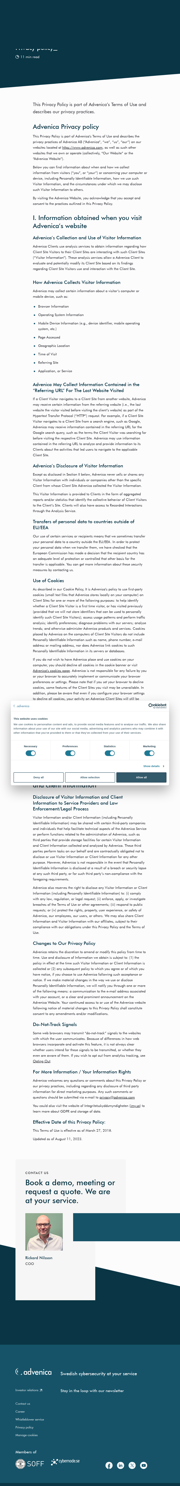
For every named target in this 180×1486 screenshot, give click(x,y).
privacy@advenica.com (117, 1097)
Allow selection (90, 777)
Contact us (22, 1404)
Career (20, 1411)
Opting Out (41, 1061)
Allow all (141, 777)
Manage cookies (26, 1435)
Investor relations (28, 1390)
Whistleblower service (29, 1419)
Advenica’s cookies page (51, 670)
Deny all (38, 777)
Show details (151, 766)
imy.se (135, 1105)
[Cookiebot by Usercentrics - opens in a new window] (151, 706)
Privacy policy (24, 1427)
